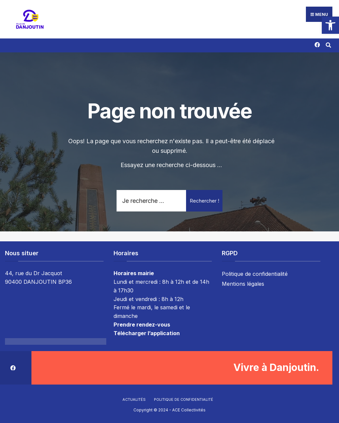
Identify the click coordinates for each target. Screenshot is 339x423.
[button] (330, 25)
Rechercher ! (204, 201)
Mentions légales (243, 283)
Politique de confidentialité (255, 274)
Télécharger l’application (147, 333)
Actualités (134, 399)
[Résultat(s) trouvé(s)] (328, 44)
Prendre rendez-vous (142, 324)
